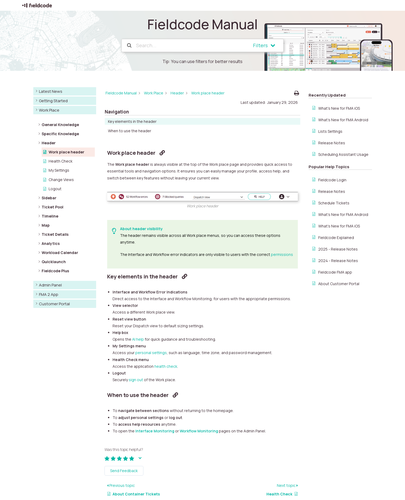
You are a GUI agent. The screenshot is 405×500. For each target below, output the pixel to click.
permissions (282, 215)
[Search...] (187, 45)
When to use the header (333, 109)
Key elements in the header (336, 99)
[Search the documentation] (129, 45)
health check (165, 327)
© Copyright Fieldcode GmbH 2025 (51, 494)
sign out (136, 340)
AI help (138, 300)
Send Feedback (124, 431)
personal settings (151, 313)
